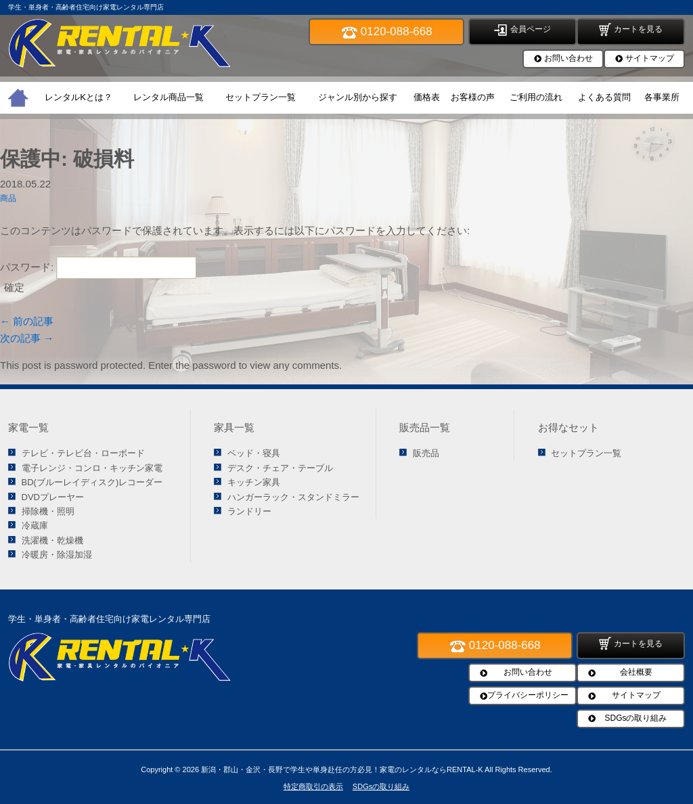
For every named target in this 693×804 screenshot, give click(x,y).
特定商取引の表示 (313, 786)
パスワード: (98, 267)
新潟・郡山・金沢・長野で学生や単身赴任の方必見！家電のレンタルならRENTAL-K (342, 769)
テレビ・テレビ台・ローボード (83, 453)
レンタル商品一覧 (168, 97)
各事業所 (661, 97)
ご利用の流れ (536, 97)
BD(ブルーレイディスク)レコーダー (92, 482)
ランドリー (249, 511)
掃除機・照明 (48, 511)
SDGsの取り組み (635, 718)
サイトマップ (649, 58)
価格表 (426, 97)
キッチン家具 (253, 482)
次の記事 (26, 338)
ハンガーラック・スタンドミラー (293, 497)
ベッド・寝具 (253, 453)
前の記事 (26, 321)
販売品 (426, 453)
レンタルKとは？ (78, 97)
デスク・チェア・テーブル (280, 468)
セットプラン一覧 (260, 97)
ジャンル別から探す (357, 97)
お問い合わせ (568, 58)
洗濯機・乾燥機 (52, 540)
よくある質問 (604, 97)
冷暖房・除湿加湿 (57, 555)
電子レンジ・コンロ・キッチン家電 (92, 468)
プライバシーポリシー (527, 695)
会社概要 (636, 672)
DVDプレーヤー (53, 497)
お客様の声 (473, 97)
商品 (8, 198)
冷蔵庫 (35, 525)
